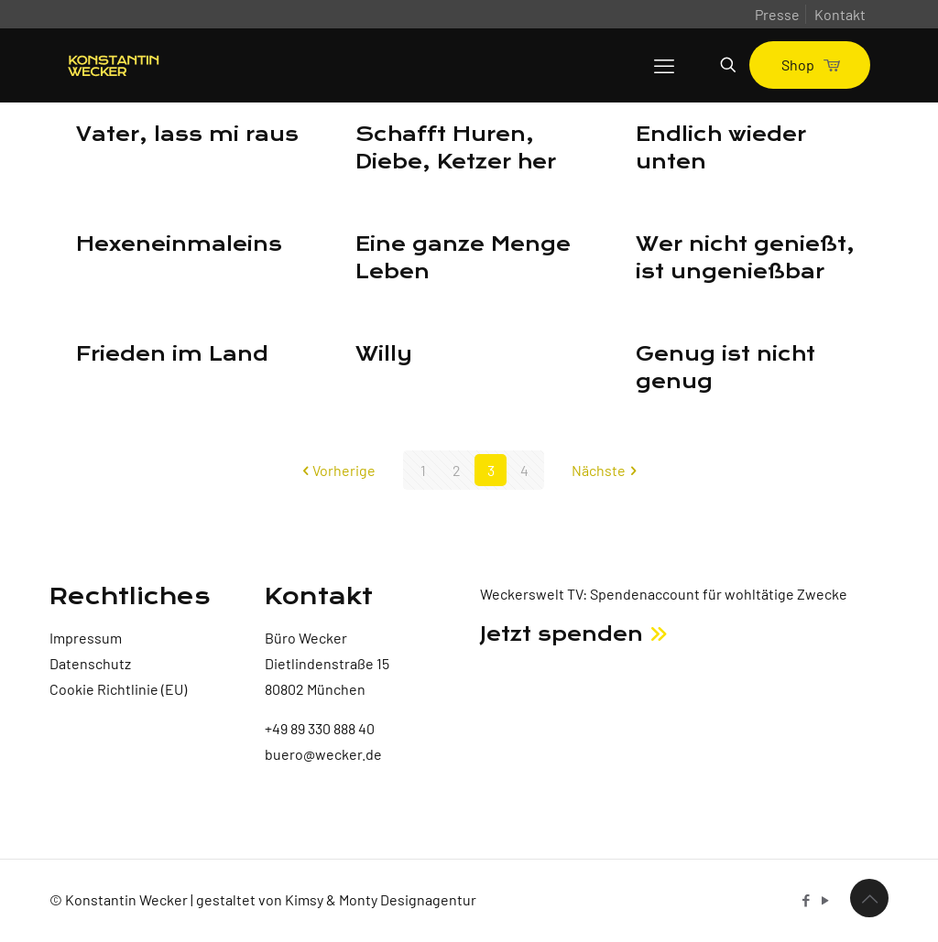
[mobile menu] (664, 65)
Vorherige (337, 470)
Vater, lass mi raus (187, 134)
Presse (777, 14)
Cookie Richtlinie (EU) (118, 689)
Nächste (606, 470)
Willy (383, 354)
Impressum (85, 637)
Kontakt (840, 14)
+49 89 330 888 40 (320, 728)
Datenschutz (90, 663)
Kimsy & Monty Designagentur (380, 899)
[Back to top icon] (869, 898)
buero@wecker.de (323, 754)
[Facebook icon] (806, 900)
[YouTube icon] (825, 900)
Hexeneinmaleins (179, 244)
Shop (809, 64)
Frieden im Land (172, 354)
